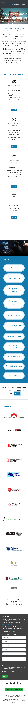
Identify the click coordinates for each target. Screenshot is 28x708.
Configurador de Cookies (14, 696)
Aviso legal (4, 695)
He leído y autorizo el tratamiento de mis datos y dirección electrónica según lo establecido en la (14, 667)
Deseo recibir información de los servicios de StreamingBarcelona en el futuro (14, 672)
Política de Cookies (21, 695)
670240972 (12, 631)
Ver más (14, 588)
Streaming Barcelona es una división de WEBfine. (14, 30)
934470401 (6, 621)
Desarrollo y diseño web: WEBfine (14, 704)
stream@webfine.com (8, 624)
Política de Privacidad (8, 668)
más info (14, 110)
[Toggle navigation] (3, 3)
